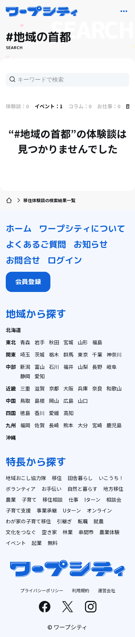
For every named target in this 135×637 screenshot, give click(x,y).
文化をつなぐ (21, 532)
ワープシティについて (82, 228)
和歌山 (114, 388)
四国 (11, 412)
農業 (11, 499)
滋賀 (40, 388)
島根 (40, 400)
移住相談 (52, 499)
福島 (97, 342)
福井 (68, 366)
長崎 (54, 425)
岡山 (54, 400)
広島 (68, 400)
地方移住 (113, 488)
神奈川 (114, 354)
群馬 (68, 354)
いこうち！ (111, 477)
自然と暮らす (82, 488)
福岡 (25, 425)
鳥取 (25, 400)
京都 (54, 388)
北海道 (13, 329)
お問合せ (23, 260)
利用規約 (80, 590)
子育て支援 (18, 510)
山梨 (83, 366)
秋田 (54, 342)
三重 (25, 388)
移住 (57, 477)
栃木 (54, 354)
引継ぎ (64, 521)
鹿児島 (114, 425)
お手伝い (51, 488)
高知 (68, 412)
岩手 (40, 342)
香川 (40, 412)
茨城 (40, 354)
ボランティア (21, 488)
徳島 (25, 412)
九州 (11, 425)
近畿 (11, 388)
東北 (11, 342)
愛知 (40, 376)
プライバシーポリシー (41, 590)
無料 (53, 542)
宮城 (68, 342)
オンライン (99, 510)
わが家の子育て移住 (28, 521)
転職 (83, 521)
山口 (83, 400)
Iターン (92, 499)
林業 (68, 532)
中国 (11, 400)
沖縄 (11, 437)
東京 (83, 354)
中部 (11, 366)
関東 (11, 354)
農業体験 (109, 532)
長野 (97, 366)
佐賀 (40, 425)
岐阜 (112, 366)
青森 (25, 342)
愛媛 (54, 412)
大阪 (68, 388)
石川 (54, 366)
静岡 (25, 376)
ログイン (65, 260)
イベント (16, 542)
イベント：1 (49, 106)
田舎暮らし (80, 477)
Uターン (72, 510)
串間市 (86, 532)
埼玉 (25, 354)
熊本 (68, 425)
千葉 (97, 354)
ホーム (19, 228)
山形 (83, 342)
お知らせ (90, 244)
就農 (99, 521)
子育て (29, 499)
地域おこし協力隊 (26, 477)
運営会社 (106, 590)
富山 (40, 366)
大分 (83, 425)
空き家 (49, 532)
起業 (37, 542)
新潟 (25, 366)
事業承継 (47, 510)
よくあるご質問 (36, 244)
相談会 (113, 499)
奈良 (97, 388)
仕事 (73, 499)
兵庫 (83, 388)
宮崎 (97, 425)
